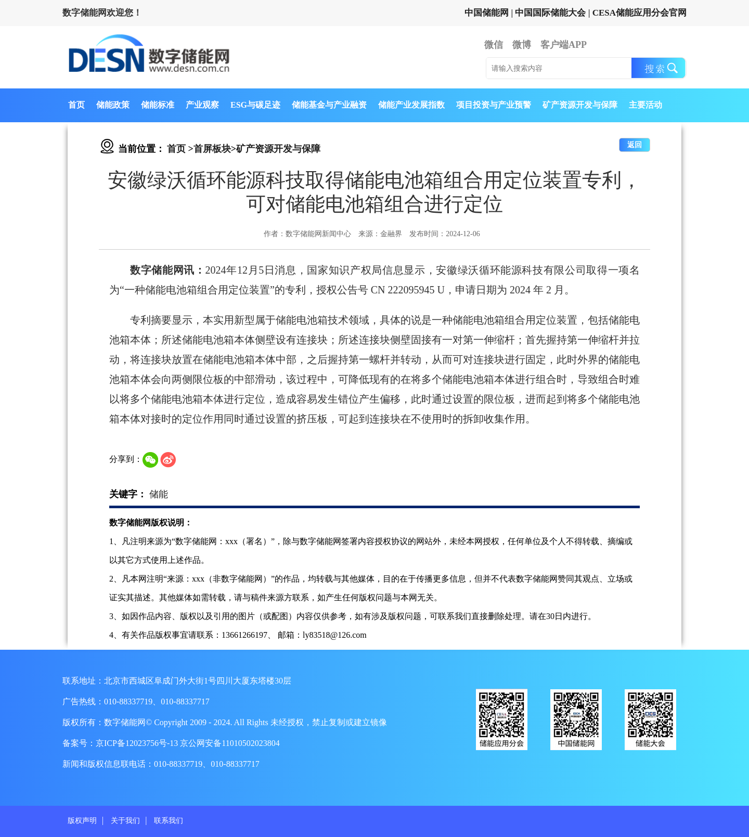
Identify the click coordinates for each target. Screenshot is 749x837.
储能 (158, 494)
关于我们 (125, 821)
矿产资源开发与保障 (580, 104)
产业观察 (202, 104)
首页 (76, 104)
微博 (521, 45)
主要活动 (645, 104)
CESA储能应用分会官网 (639, 13)
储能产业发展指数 (411, 104)
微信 (493, 45)
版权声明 (82, 821)
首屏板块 (212, 149)
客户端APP (563, 45)
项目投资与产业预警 (493, 104)
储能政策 (113, 104)
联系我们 (168, 821)
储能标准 (157, 104)
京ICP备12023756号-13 (138, 743)
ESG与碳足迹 (255, 104)
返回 (634, 145)
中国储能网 (486, 13)
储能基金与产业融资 (329, 104)
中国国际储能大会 (550, 13)
